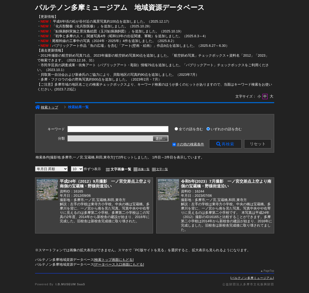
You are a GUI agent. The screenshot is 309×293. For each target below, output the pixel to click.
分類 (61, 138)
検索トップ (46, 107)
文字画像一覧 (121, 169)
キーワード (56, 129)
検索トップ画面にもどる (114, 260)
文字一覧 (162, 169)
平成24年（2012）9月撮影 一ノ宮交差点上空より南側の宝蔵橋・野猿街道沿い (105, 184)
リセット (258, 143)
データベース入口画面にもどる (119, 264)
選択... (160, 139)
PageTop (269, 270)
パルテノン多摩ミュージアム (252, 277)
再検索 (225, 144)
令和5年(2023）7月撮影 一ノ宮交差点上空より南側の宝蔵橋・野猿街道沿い (226, 184)
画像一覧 (144, 169)
